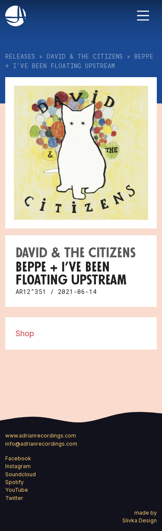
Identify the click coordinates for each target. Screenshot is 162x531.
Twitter (14, 498)
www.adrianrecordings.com (40, 435)
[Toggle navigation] (143, 15)
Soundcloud (20, 474)
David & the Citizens (85, 56)
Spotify (14, 482)
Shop (25, 333)
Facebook (18, 458)
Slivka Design (139, 520)
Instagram (18, 466)
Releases (20, 56)
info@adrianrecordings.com (41, 443)
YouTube (16, 490)
